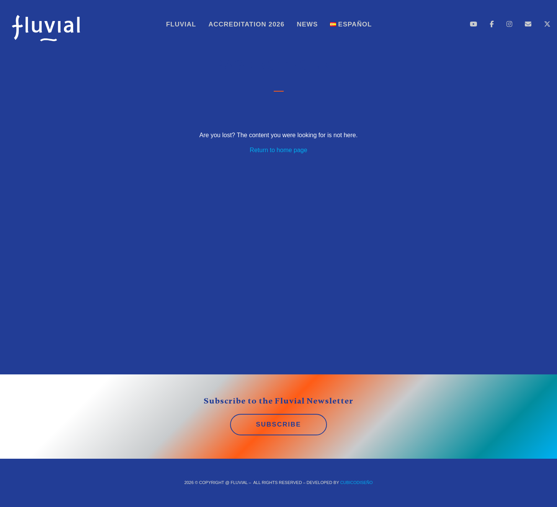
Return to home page (278, 150)
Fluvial (181, 24)
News (307, 24)
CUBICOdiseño (356, 482)
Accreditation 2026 (247, 24)
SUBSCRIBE (278, 424)
